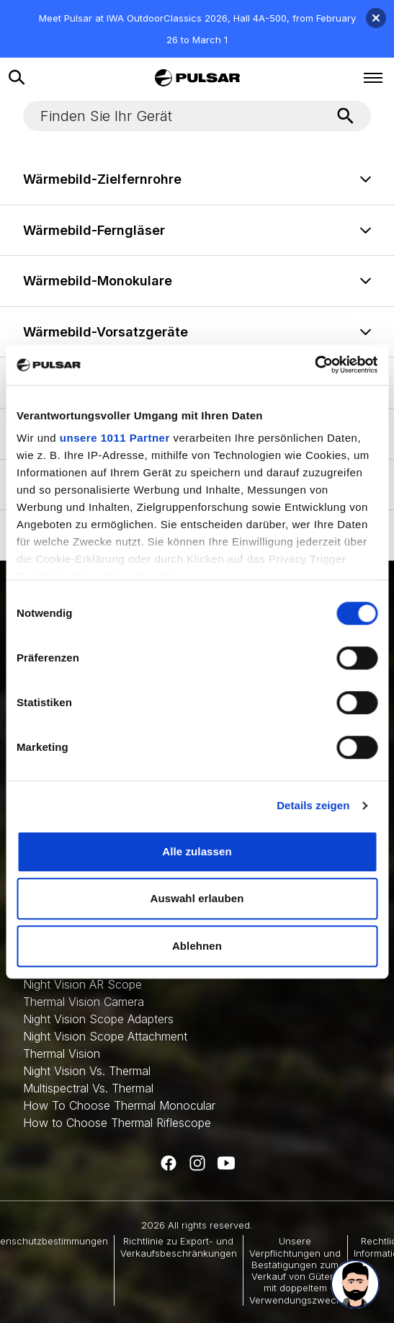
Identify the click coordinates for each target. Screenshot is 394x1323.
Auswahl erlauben (197, 898)
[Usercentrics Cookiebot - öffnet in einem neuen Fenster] (314, 364)
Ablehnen (197, 946)
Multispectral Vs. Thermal (88, 1088)
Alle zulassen (196, 851)
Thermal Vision (61, 1053)
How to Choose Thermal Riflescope (117, 1122)
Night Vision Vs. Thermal (87, 1071)
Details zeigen (313, 805)
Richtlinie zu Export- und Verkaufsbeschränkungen (178, 1246)
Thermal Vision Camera (83, 1001)
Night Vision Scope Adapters (98, 1019)
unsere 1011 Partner (115, 438)
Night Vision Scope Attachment (105, 1036)
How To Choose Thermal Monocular (119, 1105)
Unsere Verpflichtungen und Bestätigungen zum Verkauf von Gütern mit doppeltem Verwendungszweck (295, 1270)
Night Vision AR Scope (82, 984)
